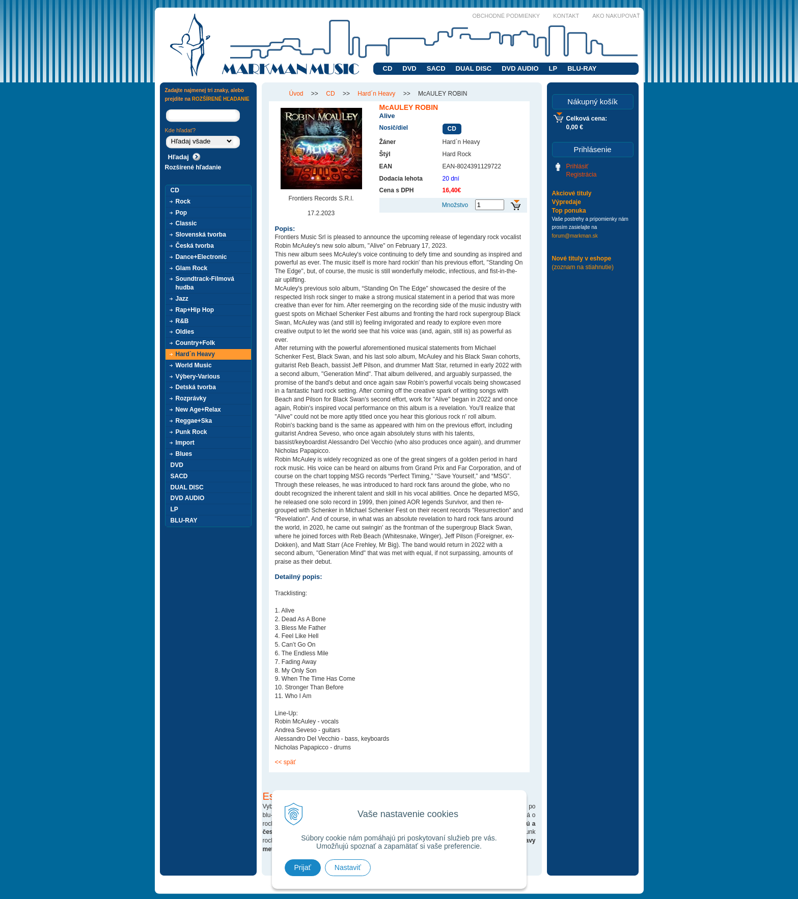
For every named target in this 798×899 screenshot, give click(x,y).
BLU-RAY (581, 68)
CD (388, 68)
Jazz (182, 298)
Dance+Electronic (201, 256)
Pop (181, 212)
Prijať (302, 867)
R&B (182, 321)
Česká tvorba (195, 245)
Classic (186, 223)
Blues (184, 453)
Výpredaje (566, 202)
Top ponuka (569, 210)
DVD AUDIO (520, 68)
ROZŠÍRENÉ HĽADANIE (221, 99)
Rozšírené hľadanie (193, 167)
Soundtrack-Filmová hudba (205, 283)
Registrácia (581, 174)
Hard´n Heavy (195, 354)
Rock (183, 201)
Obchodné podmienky (506, 16)
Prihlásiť (577, 166)
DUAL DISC (474, 68)
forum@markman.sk (575, 236)
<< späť (285, 762)
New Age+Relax (198, 409)
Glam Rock (192, 268)
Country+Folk (195, 342)
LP (553, 68)
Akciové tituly (572, 193)
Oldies (185, 331)
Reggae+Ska (194, 420)
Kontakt (566, 16)
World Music (194, 365)
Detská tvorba (196, 387)
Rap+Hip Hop (195, 309)
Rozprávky (191, 398)
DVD (409, 68)
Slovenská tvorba (201, 234)
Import (185, 442)
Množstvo (455, 205)
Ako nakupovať (616, 16)
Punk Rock (191, 432)
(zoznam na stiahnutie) (583, 267)
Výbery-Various (198, 376)
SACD (436, 68)
